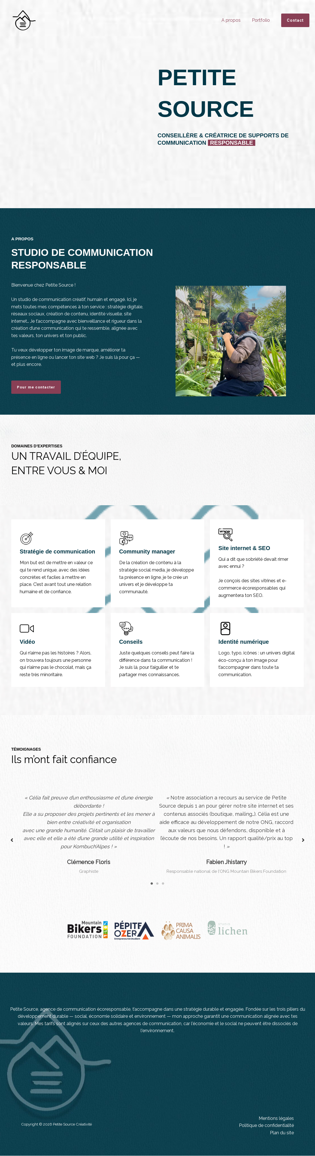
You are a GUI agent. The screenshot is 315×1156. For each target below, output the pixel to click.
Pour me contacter (37, 387)
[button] (295, 20)
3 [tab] (163, 884)
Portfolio (262, 20)
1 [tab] (152, 884)
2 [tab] (157, 884)
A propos (234, 20)
